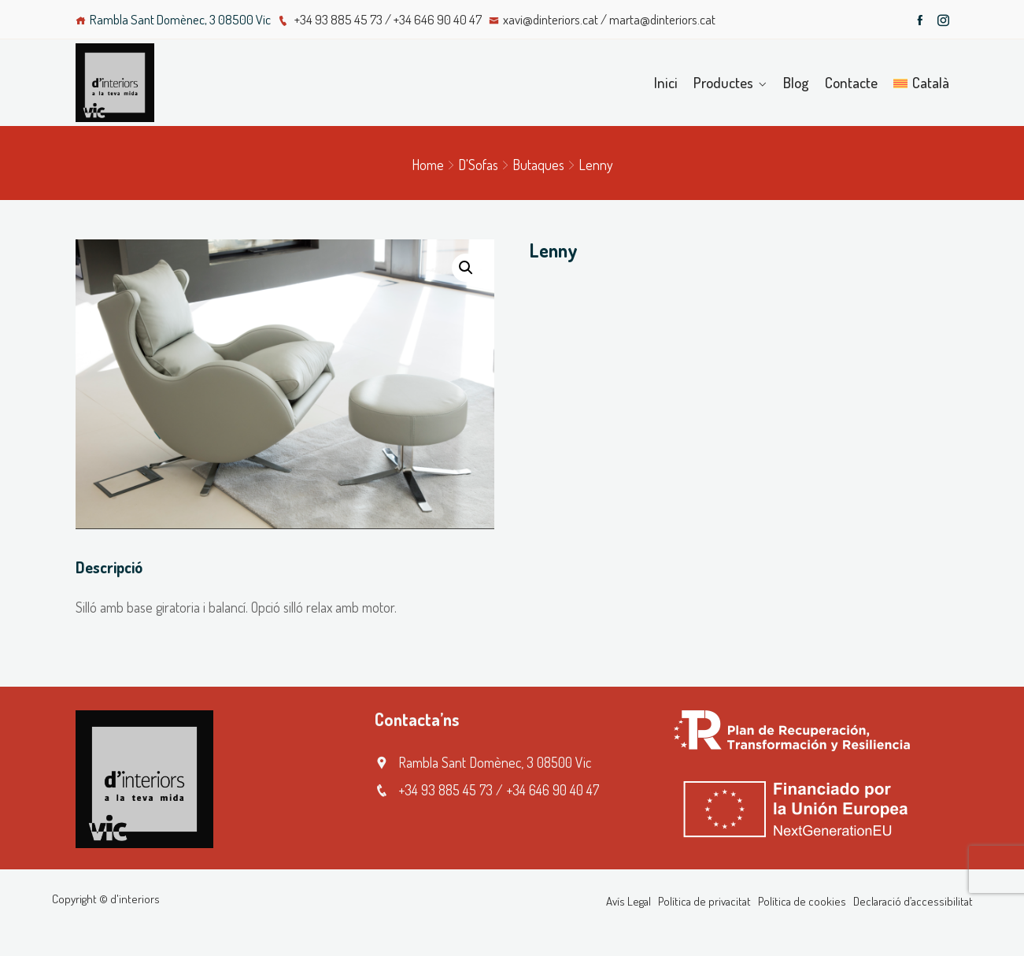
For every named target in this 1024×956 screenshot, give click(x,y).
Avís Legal (628, 901)
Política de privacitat (704, 901)
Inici (666, 82)
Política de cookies (802, 901)
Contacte (851, 82)
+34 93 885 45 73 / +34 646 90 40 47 (380, 19)
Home (428, 164)
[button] (466, 268)
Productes (723, 82)
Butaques (538, 164)
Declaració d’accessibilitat (913, 901)
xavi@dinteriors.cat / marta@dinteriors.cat (602, 19)
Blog (796, 82)
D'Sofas (478, 164)
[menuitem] (921, 82)
